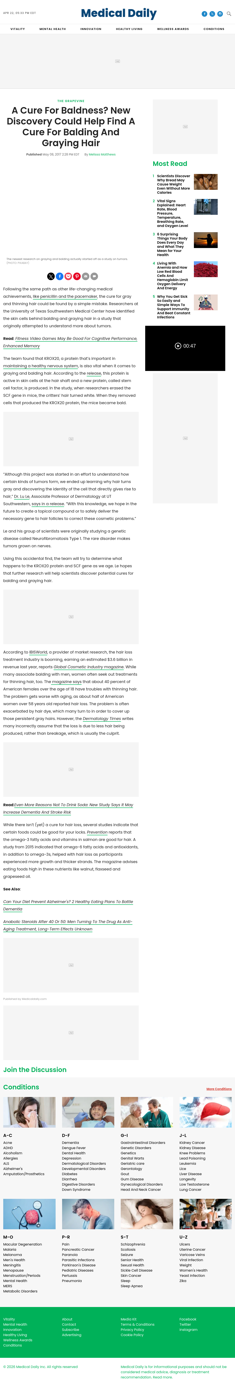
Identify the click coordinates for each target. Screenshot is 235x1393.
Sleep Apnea (132, 1286)
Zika (183, 1280)
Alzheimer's (13, 1168)
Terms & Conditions (138, 1324)
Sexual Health (132, 1265)
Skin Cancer (131, 1275)
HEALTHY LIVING (129, 29)
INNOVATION (90, 29)
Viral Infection (191, 1259)
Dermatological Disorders (84, 1163)
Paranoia (70, 1254)
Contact (69, 1324)
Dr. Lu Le (21, 496)
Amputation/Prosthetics (23, 1173)
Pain (65, 1244)
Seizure (127, 1254)
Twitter (185, 1324)
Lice (183, 1168)
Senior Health (132, 1259)
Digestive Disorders (78, 1184)
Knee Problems (192, 1153)
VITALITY (18, 29)
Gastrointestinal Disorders (143, 1142)
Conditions (21, 1087)
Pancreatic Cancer (78, 1249)
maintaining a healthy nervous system (40, 366)
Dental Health (73, 1153)
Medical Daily (119, 13)
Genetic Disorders (136, 1147)
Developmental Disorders (84, 1168)
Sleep (125, 1280)
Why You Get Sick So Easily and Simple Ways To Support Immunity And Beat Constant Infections (173, 307)
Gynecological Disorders (142, 1184)
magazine (89, 667)
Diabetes (69, 1173)
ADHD (8, 1147)
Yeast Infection (192, 1275)
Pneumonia (72, 1280)
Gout (125, 1173)
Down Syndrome (76, 1189)
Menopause (13, 1270)
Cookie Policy (132, 1334)
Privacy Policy (132, 1329)
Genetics (128, 1153)
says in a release (48, 503)
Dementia (70, 1142)
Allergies (10, 1158)
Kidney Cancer (192, 1142)
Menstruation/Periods (21, 1275)
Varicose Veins (192, 1254)
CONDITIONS (214, 29)
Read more (162, 1377)
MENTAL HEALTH (53, 29)
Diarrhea (69, 1179)
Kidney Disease (193, 1147)
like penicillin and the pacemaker (65, 296)
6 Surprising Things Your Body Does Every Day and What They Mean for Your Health (172, 244)
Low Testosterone (194, 1184)
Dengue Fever (74, 1147)
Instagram (189, 1329)
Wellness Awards (173, 29)
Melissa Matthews (102, 154)
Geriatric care (132, 1163)
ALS (6, 1163)
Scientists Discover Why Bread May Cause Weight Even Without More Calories (173, 184)
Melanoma (12, 1254)
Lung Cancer (191, 1189)
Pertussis (69, 1275)
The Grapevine (71, 101)
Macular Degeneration (22, 1244)
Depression (71, 1158)
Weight (186, 1265)
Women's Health (194, 1270)
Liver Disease (191, 1173)
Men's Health (14, 1259)
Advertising (72, 1334)
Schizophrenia (133, 1244)
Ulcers (185, 1244)
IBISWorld (38, 652)
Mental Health (15, 1280)
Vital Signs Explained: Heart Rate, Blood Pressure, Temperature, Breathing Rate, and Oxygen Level (172, 213)
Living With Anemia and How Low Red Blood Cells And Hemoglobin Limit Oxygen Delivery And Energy (172, 276)
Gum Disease (132, 1179)
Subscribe (70, 1329)
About (67, 1319)
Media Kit (129, 1319)
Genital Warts (132, 1158)
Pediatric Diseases (77, 1270)
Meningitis (12, 1265)
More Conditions (219, 1088)
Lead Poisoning (193, 1158)
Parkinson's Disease (79, 1265)
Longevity (188, 1179)
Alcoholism (12, 1153)
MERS (7, 1286)
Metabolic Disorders (20, 1291)
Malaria (9, 1249)
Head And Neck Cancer (141, 1189)
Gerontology (131, 1168)
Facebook (188, 1319)
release (94, 373)
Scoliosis (128, 1249)
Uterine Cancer (193, 1249)
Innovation (12, 1329)
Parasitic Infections (78, 1259)
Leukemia (188, 1163)
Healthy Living (15, 1334)
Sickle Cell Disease (136, 1270)
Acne (7, 1142)
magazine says (66, 681)
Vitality (9, 1319)
